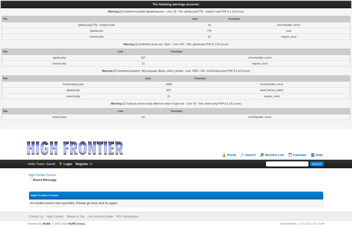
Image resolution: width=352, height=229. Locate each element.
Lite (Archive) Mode (100, 216)
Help (319, 155)
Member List (274, 155)
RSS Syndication (127, 216)
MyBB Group (76, 223)
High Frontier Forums (42, 175)
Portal (231, 155)
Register (82, 164)
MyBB (46, 223)
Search (250, 155)
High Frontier (55, 216)
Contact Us (36, 216)
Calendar (300, 155)
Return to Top (76, 216)
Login (68, 164)
